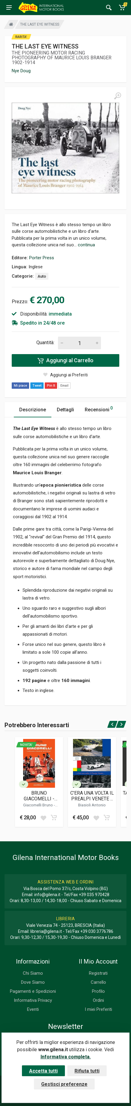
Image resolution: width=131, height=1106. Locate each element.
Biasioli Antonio (92, 804)
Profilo (98, 991)
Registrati (98, 973)
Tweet (36, 386)
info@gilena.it (47, 894)
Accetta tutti (43, 1071)
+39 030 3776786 (96, 931)
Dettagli (65, 410)
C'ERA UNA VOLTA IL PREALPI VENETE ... (92, 796)
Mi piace (20, 386)
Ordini (98, 1000)
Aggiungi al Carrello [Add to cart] (65, 360)
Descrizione (32, 410)
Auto (42, 276)
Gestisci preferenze (64, 1084)
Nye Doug (21, 70)
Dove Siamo (33, 982)
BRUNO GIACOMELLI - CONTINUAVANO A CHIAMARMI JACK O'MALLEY (39, 796)
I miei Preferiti (98, 1009)
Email (64, 386)
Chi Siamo (33, 973)
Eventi (33, 1009)
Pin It (51, 386)
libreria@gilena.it (46, 931)
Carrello (98, 982)
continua (86, 245)
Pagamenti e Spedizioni (33, 991)
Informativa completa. (66, 1057)
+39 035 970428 (94, 894)
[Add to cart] (53, 817)
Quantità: (45, 342)
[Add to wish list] (43, 817)
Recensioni (99, 409)
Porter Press (41, 257)
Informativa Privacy (33, 1000)
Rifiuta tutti (87, 1071)
